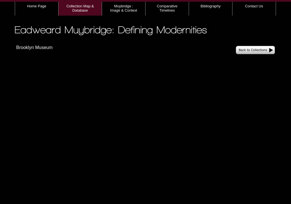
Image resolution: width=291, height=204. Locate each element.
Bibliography (211, 6)
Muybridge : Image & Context (123, 8)
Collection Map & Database (80, 8)
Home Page (36, 6)
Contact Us (254, 6)
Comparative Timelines (167, 8)
